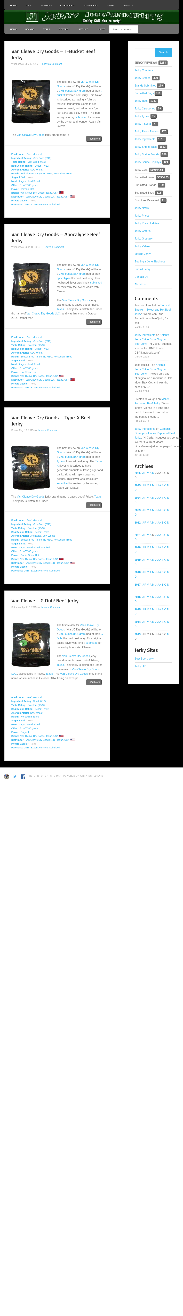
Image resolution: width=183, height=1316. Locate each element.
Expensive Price (39, 204)
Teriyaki (25, 189)
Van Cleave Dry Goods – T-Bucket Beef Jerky (53, 54)
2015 (26, 204)
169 (160, 85)
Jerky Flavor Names (147, 131)
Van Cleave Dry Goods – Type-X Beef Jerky (51, 421)
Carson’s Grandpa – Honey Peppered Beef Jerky (155, 433)
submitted (81, 117)
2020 (138, 547)
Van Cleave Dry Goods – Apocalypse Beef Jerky (55, 237)
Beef (29, 154)
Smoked (45, 547)
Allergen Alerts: (20, 169)
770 (164, 131)
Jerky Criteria (143, 230)
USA (55, 192)
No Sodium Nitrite (63, 173)
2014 (138, 621)
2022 (138, 522)
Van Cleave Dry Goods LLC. (41, 196)
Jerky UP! (140, 666)
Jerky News (142, 208)
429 (155, 77)
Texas (49, 192)
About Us (140, 284)
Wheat (39, 169)
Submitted (54, 204)
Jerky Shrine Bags (146, 146)
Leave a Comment (52, 64)
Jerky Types (142, 116)
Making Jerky (143, 253)
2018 (138, 572)
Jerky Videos (142, 246)
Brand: (15, 192)
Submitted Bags (144, 93)
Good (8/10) (39, 701)
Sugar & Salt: (18, 177)
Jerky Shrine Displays (148, 162)
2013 (138, 634)
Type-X (61, 461)
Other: (15, 185)
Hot (32, 189)
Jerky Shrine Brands (147, 154)
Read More (94, 138)
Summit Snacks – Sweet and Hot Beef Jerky (153, 309)
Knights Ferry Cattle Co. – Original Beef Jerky (152, 339)
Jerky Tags (141, 100)
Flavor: (15, 189)
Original (25, 732)
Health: (15, 173)
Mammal (37, 154)
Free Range (35, 173)
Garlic (24, 555)
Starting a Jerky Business (150, 261)
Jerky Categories (145, 108)
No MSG (47, 173)
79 (159, 108)
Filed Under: (18, 154)
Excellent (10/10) (36, 345)
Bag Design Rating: (22, 165)
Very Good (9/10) (42, 158)
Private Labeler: (20, 200)
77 (155, 123)
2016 (138, 597)
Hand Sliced (33, 181)
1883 (163, 146)
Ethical (24, 173)
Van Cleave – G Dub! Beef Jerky (45, 600)
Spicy (31, 555)
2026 (138, 473)
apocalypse (64, 278)
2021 (138, 535)
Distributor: (17, 196)
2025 (138, 485)
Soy (32, 169)
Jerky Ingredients (91, 17)
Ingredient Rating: (21, 158)
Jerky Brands (142, 77)
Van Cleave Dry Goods (30, 134)
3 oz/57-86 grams (29, 185)
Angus (22, 181)
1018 (161, 139)
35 (153, 116)
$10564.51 (156, 169)
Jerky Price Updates (147, 223)
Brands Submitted (145, 85)
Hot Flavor (26, 372)
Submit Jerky (142, 269)
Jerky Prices (142, 215)
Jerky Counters (144, 70)
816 (158, 93)
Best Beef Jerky (144, 658)
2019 (138, 559)
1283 (163, 62)
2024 (138, 497)
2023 (138, 510)
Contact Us (141, 276)
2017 (138, 584)
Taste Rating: (18, 161)
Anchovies (35, 535)
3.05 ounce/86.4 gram (72, 90)
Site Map (56, 776)
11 (163, 200)
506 (164, 154)
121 (166, 162)
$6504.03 (163, 177)
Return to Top (38, 776)
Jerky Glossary (144, 238)
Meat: (14, 181)
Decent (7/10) (42, 165)
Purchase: (17, 204)
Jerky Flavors (143, 123)
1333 (153, 100)
